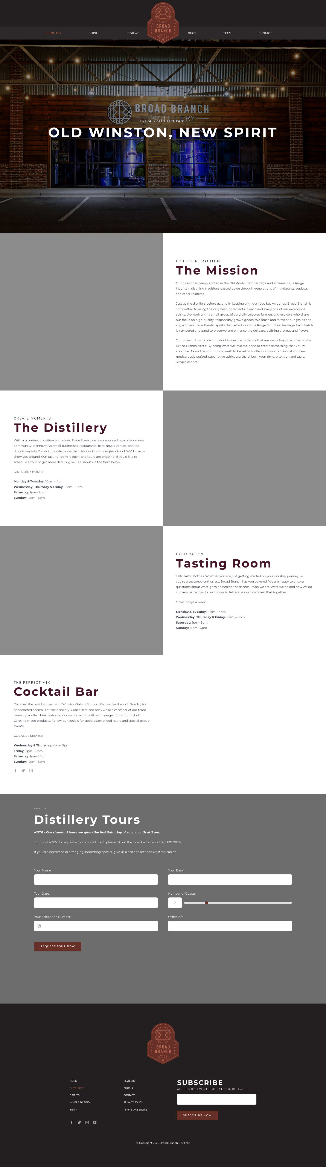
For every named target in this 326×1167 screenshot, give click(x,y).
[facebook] (15, 770)
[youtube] (94, 1122)
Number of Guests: (182, 893)
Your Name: (43, 870)
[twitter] (23, 770)
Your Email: (176, 870)
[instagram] (31, 770)
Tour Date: (42, 893)
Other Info (176, 917)
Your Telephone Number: (52, 917)
